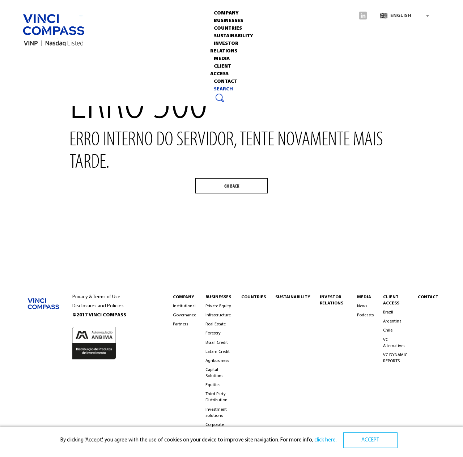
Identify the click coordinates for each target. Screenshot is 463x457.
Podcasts (365, 315)
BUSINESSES (218, 297)
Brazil (388, 312)
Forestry (213, 333)
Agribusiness (217, 361)
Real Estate (215, 324)
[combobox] (404, 16)
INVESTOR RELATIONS (207, 57)
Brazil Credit (216, 343)
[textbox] (404, 16)
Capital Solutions (214, 373)
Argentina (392, 321)
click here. (325, 440)
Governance (184, 315)
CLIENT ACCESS (284, 57)
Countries (111, 57)
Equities (212, 385)
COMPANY (183, 297)
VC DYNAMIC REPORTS (395, 358)
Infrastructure (218, 315)
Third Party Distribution (216, 397)
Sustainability (153, 57)
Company (38, 57)
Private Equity (218, 306)
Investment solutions (216, 412)
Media (250, 57)
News (362, 306)
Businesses (73, 57)
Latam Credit (217, 352)
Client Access (391, 300)
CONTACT (428, 297)
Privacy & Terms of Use (96, 297)
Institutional (184, 306)
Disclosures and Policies (98, 306)
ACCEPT (370, 440)
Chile (387, 330)
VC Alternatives (394, 343)
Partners (180, 324)
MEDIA (364, 297)
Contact (323, 57)
